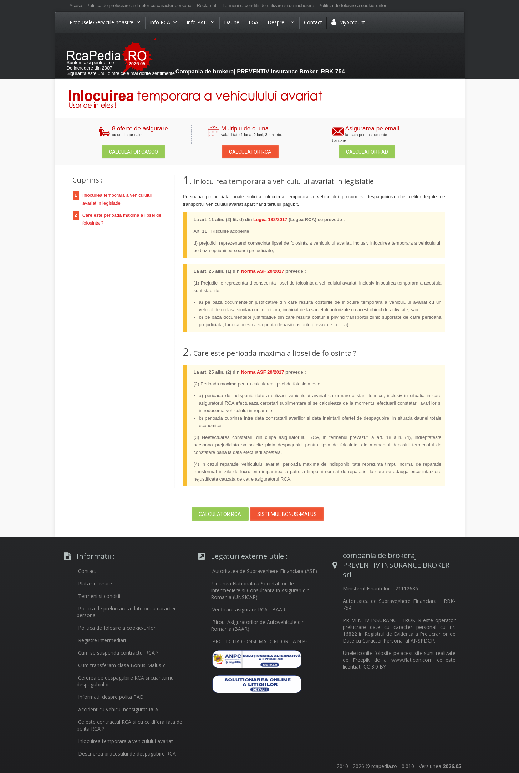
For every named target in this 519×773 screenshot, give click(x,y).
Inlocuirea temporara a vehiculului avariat (125, 741)
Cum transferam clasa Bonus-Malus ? (121, 665)
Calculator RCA (250, 152)
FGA (253, 22)
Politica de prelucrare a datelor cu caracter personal (139, 5)
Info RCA (163, 22)
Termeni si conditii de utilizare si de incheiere (268, 5)
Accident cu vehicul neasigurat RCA (118, 709)
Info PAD (201, 22)
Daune (231, 22)
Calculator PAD (367, 152)
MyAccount (348, 22)
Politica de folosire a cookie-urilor (352, 5)
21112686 (406, 588)
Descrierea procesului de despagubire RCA (127, 753)
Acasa (77, 5)
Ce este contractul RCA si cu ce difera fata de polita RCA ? (129, 725)
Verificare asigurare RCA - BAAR (248, 609)
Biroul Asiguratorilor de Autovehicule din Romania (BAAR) (258, 625)
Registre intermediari (102, 640)
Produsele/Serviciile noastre (105, 22)
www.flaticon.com (412, 659)
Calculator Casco (133, 152)
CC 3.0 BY (374, 666)
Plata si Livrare (95, 583)
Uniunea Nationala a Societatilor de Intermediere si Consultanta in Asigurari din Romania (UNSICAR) (260, 590)
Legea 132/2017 (270, 219)
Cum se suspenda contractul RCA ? (118, 652)
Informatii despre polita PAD (111, 696)
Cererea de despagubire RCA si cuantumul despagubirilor (126, 681)
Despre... (281, 22)
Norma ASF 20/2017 (262, 271)
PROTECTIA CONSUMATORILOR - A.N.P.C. (261, 641)
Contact (313, 22)
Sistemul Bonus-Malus (287, 514)
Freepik (361, 659)
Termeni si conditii (99, 596)
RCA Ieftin (121, 54)
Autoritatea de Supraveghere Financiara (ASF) (264, 571)
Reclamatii (207, 5)
